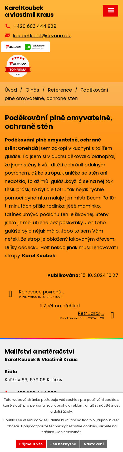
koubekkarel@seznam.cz (42, 35)
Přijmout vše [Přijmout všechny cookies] (31, 444)
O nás (32, 90)
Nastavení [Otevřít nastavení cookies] (94, 444)
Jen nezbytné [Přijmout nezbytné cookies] (63, 444)
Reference (60, 90)
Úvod (11, 90)
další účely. (63, 411)
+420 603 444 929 (34, 26)
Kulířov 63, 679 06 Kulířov (33, 379)
